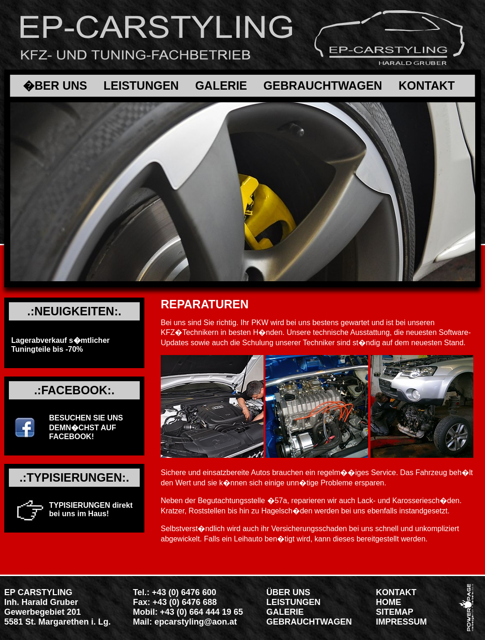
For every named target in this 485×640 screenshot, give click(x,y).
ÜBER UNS (288, 592)
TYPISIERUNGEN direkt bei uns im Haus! (91, 509)
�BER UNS (55, 86)
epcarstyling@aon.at (195, 621)
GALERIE (221, 86)
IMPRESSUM (401, 621)
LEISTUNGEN (141, 86)
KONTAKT (427, 86)
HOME (388, 602)
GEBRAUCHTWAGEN (323, 86)
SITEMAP (395, 612)
